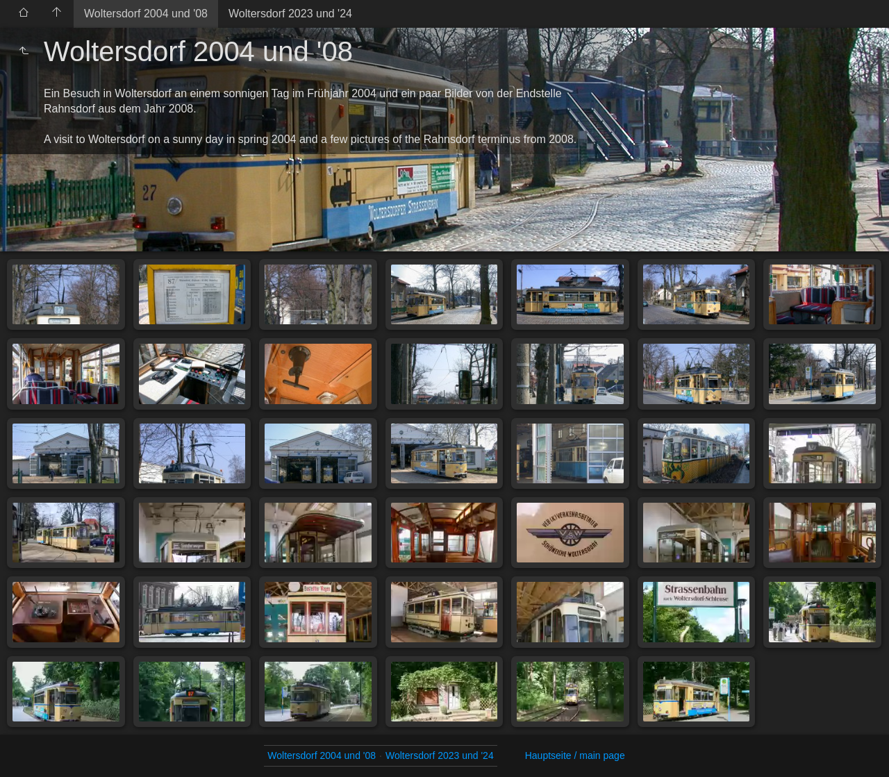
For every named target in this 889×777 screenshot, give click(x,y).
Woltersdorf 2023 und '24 (290, 13)
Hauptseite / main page (575, 755)
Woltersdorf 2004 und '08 (146, 13)
